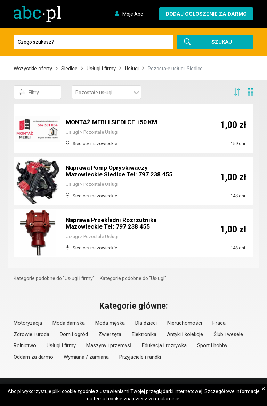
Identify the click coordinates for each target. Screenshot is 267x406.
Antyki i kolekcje (185, 334)
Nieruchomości (184, 323)
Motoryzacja (28, 323)
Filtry (29, 92)
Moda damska (68, 323)
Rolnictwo (25, 345)
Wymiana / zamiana (86, 357)
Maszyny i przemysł (108, 345)
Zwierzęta (109, 334)
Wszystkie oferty (33, 68)
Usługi (132, 68)
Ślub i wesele (228, 334)
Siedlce (69, 68)
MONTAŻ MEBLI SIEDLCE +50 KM (113, 122)
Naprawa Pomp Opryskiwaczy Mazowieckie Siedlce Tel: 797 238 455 (114, 168)
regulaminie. (166, 398)
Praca (219, 323)
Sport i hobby (212, 345)
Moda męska (110, 323)
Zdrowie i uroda (31, 334)
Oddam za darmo (33, 357)
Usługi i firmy (101, 68)
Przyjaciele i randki (140, 357)
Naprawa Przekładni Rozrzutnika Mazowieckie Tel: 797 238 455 (113, 223)
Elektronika (144, 334)
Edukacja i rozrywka (164, 345)
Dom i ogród (74, 334)
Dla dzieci (146, 323)
